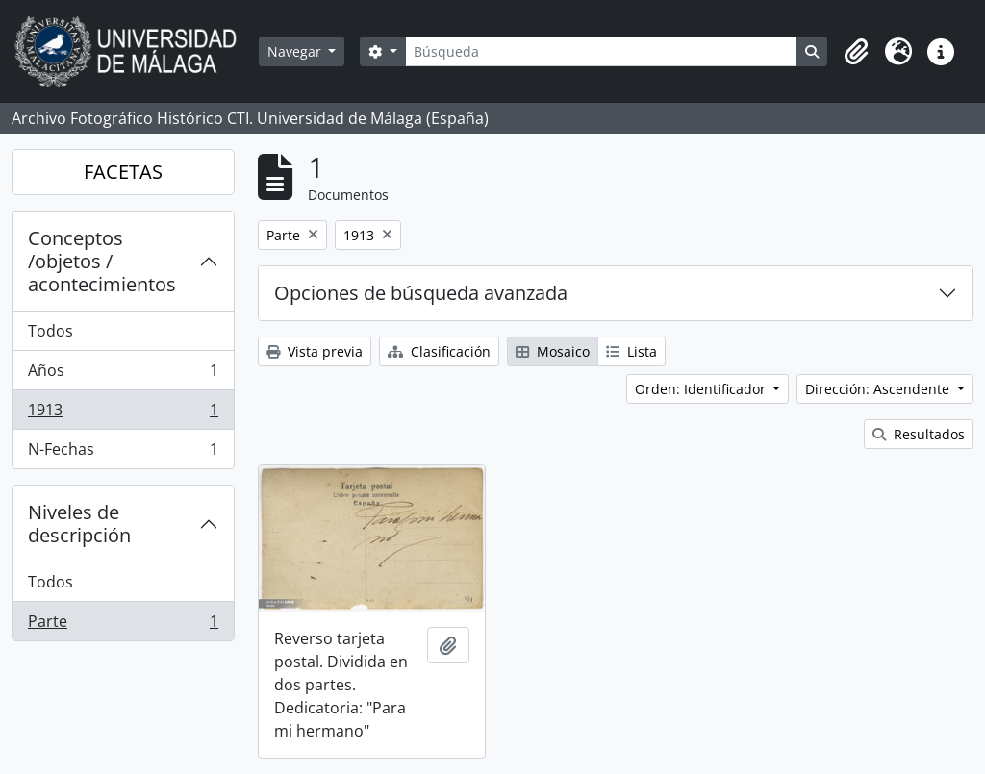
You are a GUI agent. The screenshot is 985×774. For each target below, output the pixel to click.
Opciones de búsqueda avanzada (421, 293)
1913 (122, 414)
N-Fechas (122, 452)
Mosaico (553, 351)
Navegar (296, 51)
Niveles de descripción (79, 523)
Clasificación (439, 351)
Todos (50, 330)
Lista (631, 351)
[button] (856, 52)
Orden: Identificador (702, 389)
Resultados (918, 434)
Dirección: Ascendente (879, 389)
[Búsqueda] (601, 51)
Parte (122, 625)
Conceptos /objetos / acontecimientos (102, 261)
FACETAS (123, 172)
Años (122, 374)
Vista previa (314, 351)
